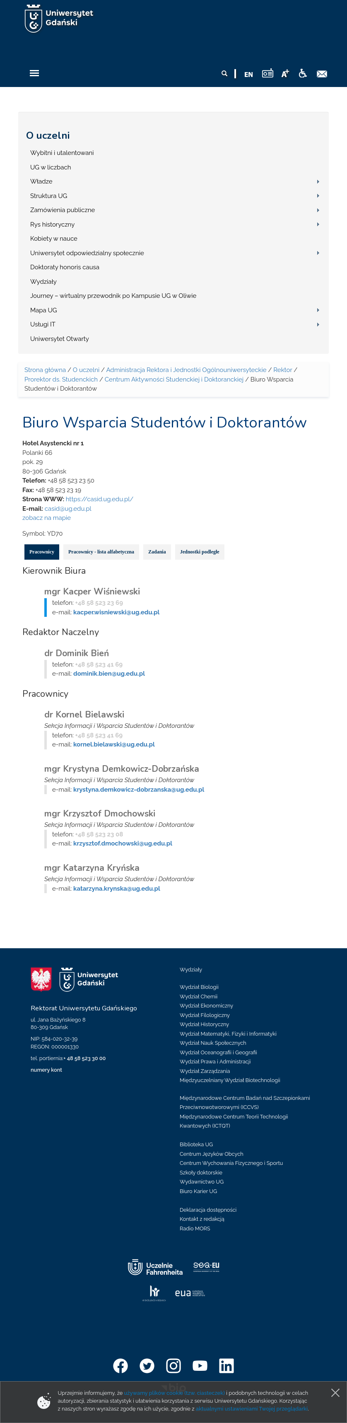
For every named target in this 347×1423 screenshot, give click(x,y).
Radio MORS (195, 1228)
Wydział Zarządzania (205, 1071)
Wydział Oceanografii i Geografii (218, 1052)
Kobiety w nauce (53, 238)
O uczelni (48, 135)
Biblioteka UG (196, 1144)
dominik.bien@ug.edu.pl (109, 673)
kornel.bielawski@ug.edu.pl (114, 744)
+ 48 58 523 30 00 (84, 1058)
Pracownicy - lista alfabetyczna (101, 552)
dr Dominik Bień (76, 653)
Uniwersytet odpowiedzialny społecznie (87, 253)
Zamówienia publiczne (62, 210)
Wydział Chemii (198, 996)
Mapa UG (43, 310)
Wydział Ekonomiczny (206, 1006)
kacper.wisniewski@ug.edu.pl (116, 612)
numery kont (46, 1070)
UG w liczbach (50, 167)
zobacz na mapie (46, 518)
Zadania (157, 552)
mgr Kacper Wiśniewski (92, 591)
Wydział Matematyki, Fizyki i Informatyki (228, 1034)
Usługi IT (42, 324)
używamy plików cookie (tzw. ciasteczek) (174, 1393)
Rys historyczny (52, 224)
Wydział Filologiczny (205, 1015)
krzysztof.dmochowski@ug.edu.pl (122, 843)
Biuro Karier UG (198, 1191)
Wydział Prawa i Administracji (215, 1061)
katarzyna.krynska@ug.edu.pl (116, 888)
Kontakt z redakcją (202, 1219)
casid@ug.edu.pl (68, 508)
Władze (41, 181)
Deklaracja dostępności (208, 1210)
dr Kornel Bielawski (84, 714)
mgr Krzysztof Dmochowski (99, 813)
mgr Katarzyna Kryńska (92, 868)
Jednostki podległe (199, 552)
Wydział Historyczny (204, 1024)
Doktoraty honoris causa (64, 267)
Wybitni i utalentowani (62, 153)
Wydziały (43, 281)
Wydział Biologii (199, 987)
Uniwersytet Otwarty (59, 339)
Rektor (282, 370)
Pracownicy (41, 552)
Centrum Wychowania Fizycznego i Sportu (231, 1163)
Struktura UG (48, 196)
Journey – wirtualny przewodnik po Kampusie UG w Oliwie (113, 296)
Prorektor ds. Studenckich (61, 379)
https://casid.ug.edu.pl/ (100, 499)
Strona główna (45, 370)
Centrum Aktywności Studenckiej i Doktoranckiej (174, 379)
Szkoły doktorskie (201, 1172)
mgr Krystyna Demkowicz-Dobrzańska (121, 769)
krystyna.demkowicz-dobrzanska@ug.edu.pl (138, 789)
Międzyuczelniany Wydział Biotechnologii (230, 1080)
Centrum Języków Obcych (211, 1154)
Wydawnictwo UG (202, 1182)
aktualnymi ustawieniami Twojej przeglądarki (252, 1409)
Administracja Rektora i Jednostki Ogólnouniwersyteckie (186, 370)
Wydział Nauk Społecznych (213, 1043)
